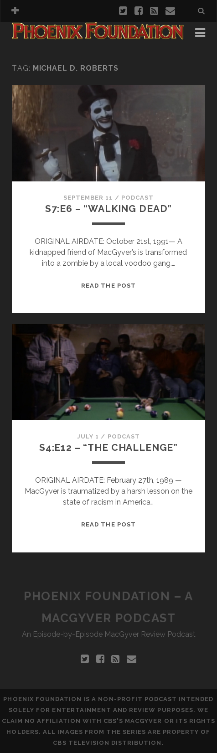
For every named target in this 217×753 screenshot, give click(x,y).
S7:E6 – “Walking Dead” (108, 208)
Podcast (137, 197)
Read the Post (108, 285)
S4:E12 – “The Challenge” (108, 447)
